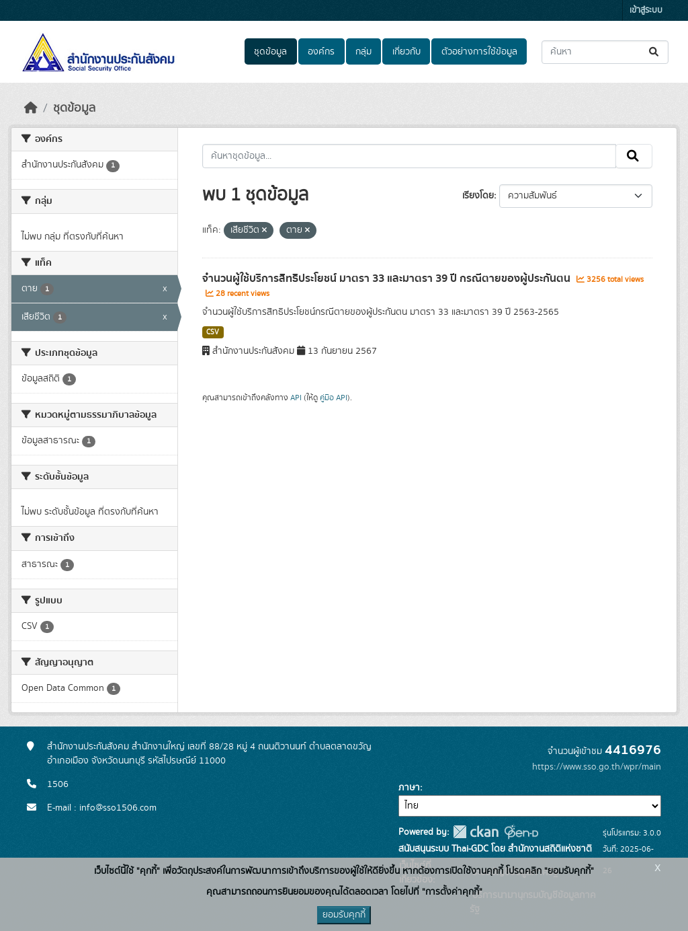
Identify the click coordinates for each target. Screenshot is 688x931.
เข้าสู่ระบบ (646, 10)
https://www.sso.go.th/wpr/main (596, 767)
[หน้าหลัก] (31, 108)
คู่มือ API (333, 398)
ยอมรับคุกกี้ (344, 915)
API (296, 398)
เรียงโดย (478, 195)
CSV (212, 332)
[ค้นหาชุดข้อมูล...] (605, 52)
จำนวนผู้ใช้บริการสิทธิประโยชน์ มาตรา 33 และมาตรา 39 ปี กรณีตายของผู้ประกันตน (387, 278)
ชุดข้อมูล (270, 52)
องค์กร (321, 52)
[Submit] (654, 52)
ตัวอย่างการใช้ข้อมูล (479, 52)
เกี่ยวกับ (406, 52)
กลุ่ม (363, 52)
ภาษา (409, 787)
